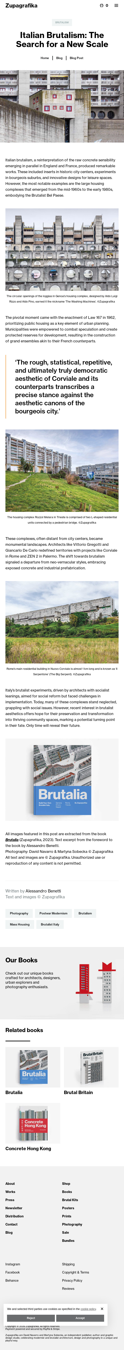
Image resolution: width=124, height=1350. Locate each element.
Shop (66, 1184)
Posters (68, 1208)
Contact (11, 1224)
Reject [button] (31, 1318)
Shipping (68, 1264)
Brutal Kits (70, 1200)
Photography (72, 1224)
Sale (65, 1233)
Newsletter (13, 1208)
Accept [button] (80, 1318)
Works (10, 1192)
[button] (116, 5)
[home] (21, 5)
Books (67, 1192)
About (10, 1184)
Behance (12, 1280)
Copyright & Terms (75, 1272)
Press (9, 1200)
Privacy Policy (72, 1280)
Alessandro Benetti (43, 891)
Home (45, 58)
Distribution (14, 1216)
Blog (59, 58)
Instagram (12, 1264)
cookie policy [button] (88, 1309)
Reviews (68, 1289)
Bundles (68, 1241)
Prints (66, 1216)
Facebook (12, 1272)
